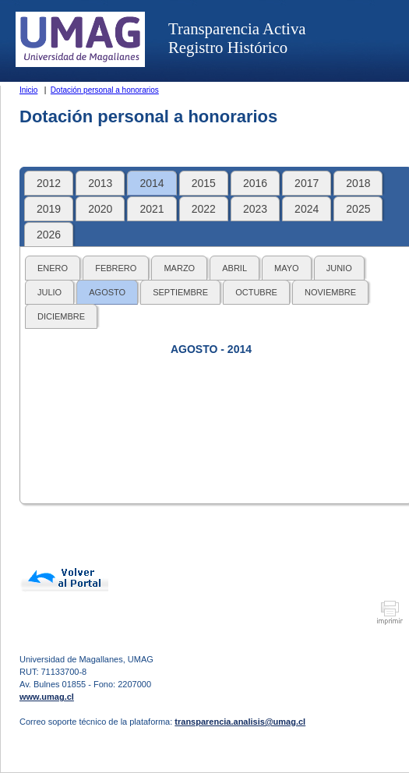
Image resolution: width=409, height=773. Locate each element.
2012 (49, 183)
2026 (49, 234)
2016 (255, 183)
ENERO (52, 268)
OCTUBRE (256, 292)
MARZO (179, 268)
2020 (100, 209)
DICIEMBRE (61, 316)
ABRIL (234, 268)
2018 (358, 183)
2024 (306, 209)
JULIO (49, 292)
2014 (151, 183)
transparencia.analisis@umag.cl (240, 721)
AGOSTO (107, 292)
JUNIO (339, 268)
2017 (306, 183)
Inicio (28, 90)
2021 (151, 209)
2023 (255, 209)
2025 (358, 209)
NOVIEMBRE (330, 292)
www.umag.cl (46, 696)
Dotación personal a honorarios (105, 90)
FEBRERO (115, 268)
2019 (49, 209)
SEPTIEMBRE (180, 292)
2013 (100, 183)
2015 (204, 183)
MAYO (286, 268)
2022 (204, 209)
